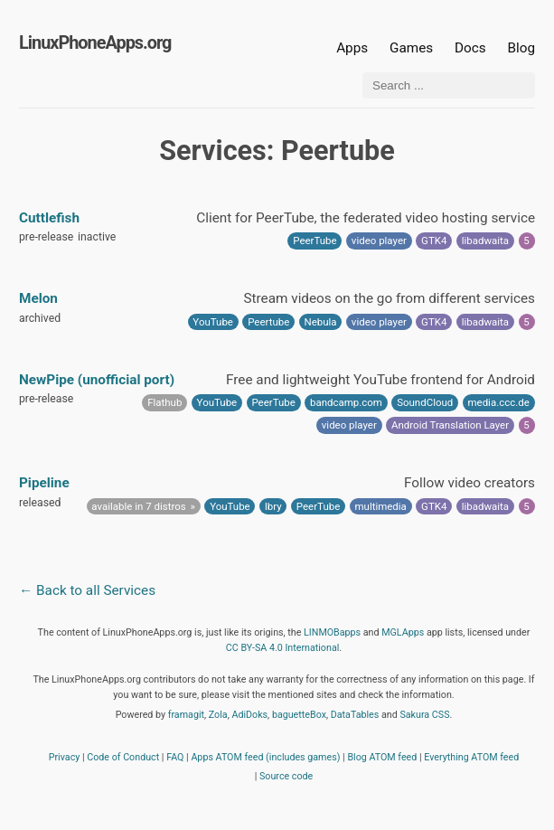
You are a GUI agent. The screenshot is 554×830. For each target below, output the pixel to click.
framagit (186, 715)
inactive (97, 237)
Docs (472, 48)
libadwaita (485, 240)
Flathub (164, 402)
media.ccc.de (499, 402)
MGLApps (402, 632)
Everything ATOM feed (471, 757)
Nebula (321, 322)
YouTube (212, 322)
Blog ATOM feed (382, 757)
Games (411, 48)
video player (379, 240)
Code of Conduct (123, 757)
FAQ (174, 757)
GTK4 (433, 240)
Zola (218, 715)
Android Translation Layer (450, 425)
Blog (521, 48)
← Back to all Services (87, 590)
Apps (352, 48)
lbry (273, 506)
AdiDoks (249, 715)
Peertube (268, 322)
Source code (286, 776)
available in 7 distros (138, 506)
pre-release (46, 237)
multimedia (381, 506)
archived (40, 318)
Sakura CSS (424, 715)
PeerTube (314, 240)
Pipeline (44, 483)
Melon (38, 298)
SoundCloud (425, 402)
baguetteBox (299, 715)
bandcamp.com (346, 402)
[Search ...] (448, 85)
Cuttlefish (49, 218)
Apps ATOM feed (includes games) (265, 757)
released (40, 502)
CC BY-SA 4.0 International (283, 648)
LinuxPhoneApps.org (95, 43)
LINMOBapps (332, 632)
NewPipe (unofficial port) (96, 380)
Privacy (64, 757)
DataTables (355, 715)
